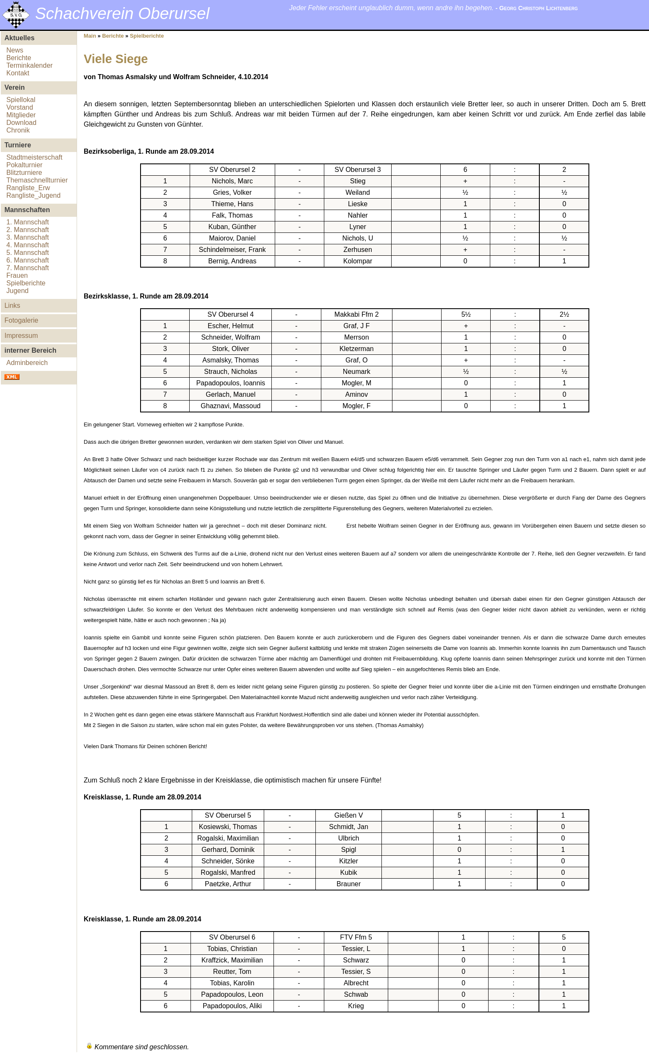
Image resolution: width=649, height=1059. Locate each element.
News (14, 50)
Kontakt (17, 73)
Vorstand (19, 107)
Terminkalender (29, 65)
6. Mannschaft (27, 260)
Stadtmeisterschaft (34, 157)
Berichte (18, 57)
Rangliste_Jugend (33, 195)
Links (12, 305)
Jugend (17, 290)
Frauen (17, 275)
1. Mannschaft (27, 222)
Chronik (18, 130)
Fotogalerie (21, 320)
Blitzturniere (24, 172)
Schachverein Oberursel (122, 13)
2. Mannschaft (27, 229)
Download (21, 122)
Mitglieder (21, 115)
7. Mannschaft (27, 267)
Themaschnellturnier (37, 180)
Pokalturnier (24, 165)
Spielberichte (26, 283)
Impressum (21, 335)
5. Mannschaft (27, 252)
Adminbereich (27, 362)
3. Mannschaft (27, 237)
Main (90, 36)
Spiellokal (20, 99)
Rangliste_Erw (28, 187)
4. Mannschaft (27, 245)
